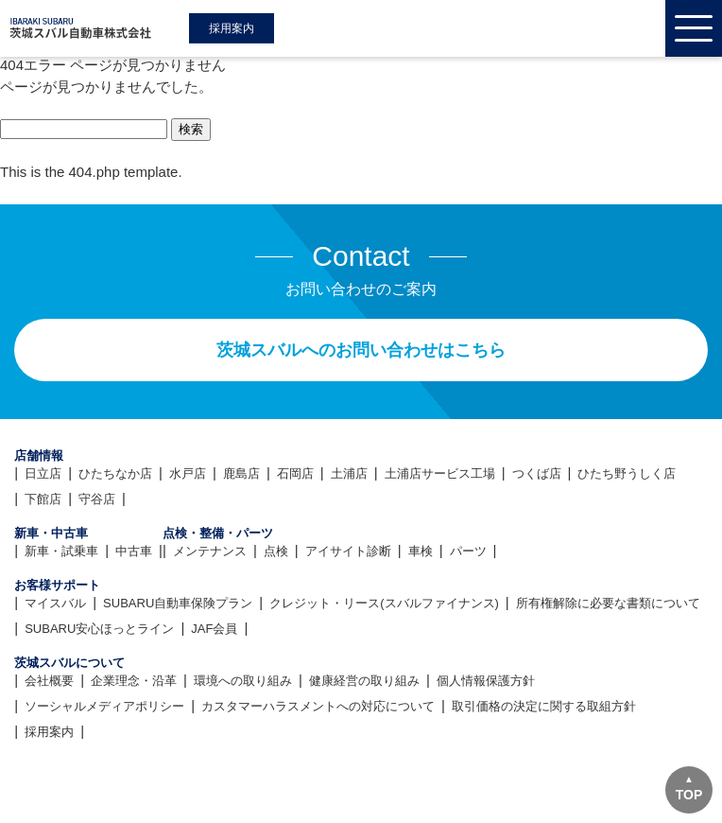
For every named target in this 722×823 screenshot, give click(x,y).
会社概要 (49, 681)
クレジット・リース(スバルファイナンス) (384, 603)
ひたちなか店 (115, 473)
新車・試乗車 (61, 551)
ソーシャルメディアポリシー (104, 706)
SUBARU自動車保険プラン (177, 603)
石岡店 (295, 473)
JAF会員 (214, 629)
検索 (191, 129)
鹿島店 (241, 473)
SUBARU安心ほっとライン (99, 629)
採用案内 (231, 28)
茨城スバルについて (69, 663)
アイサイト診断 (348, 551)
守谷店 (96, 499)
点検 (276, 551)
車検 (420, 551)
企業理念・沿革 (134, 681)
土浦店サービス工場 (440, 473)
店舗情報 (38, 455)
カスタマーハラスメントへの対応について (318, 706)
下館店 (43, 499)
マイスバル (55, 603)
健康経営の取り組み (364, 681)
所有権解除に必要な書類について (608, 603)
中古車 (133, 551)
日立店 (43, 473)
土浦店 (349, 473)
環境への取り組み (243, 681)
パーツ (468, 551)
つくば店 (536, 473)
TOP (689, 794)
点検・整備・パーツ (218, 533)
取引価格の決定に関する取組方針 (544, 706)
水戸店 (187, 473)
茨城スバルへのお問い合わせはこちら (361, 350)
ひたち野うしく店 (626, 473)
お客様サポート (57, 585)
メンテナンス (210, 551)
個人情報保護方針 (486, 681)
